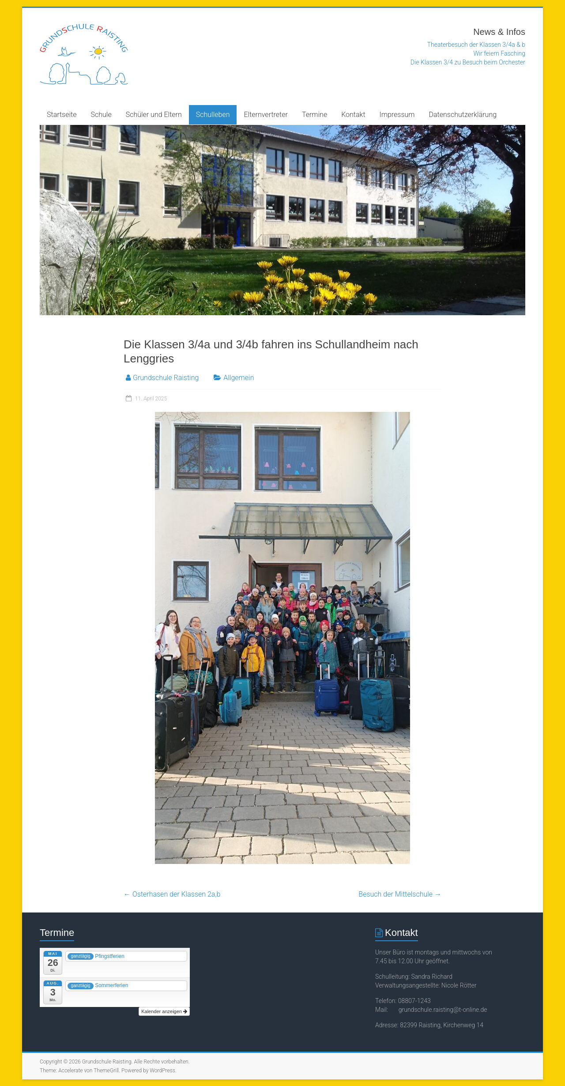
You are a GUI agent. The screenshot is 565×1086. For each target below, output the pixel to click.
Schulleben (213, 114)
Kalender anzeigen (164, 1011)
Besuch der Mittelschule (399, 894)
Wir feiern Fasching (499, 53)
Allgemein (238, 377)
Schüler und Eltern (154, 114)
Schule (101, 114)
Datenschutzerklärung (463, 114)
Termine (314, 114)
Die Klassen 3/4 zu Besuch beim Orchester (468, 62)
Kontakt (353, 114)
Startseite (62, 114)
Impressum (397, 114)
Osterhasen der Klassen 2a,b (172, 894)
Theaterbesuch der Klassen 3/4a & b (476, 44)
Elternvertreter (265, 114)
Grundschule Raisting (166, 377)
